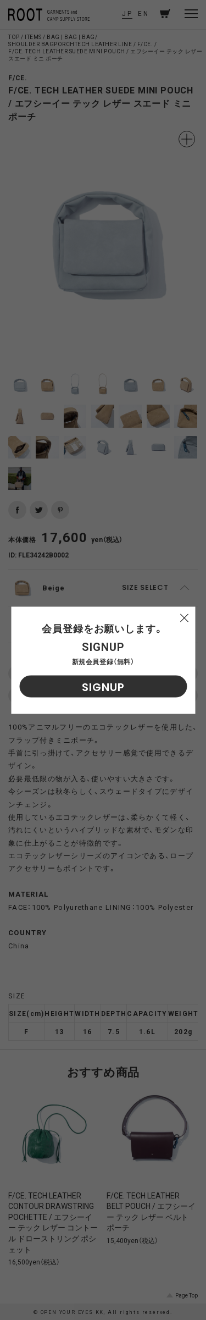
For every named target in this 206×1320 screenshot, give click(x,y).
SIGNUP (103, 686)
